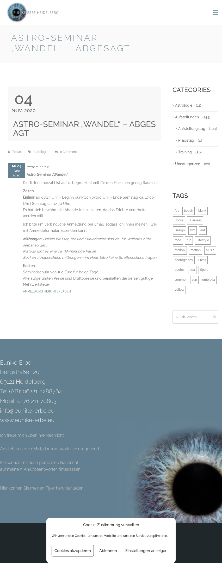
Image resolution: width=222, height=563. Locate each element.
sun (194, 280)
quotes (179, 270)
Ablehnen (108, 550)
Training (185, 152)
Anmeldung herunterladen (47, 291)
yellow (179, 289)
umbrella (208, 280)
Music (210, 250)
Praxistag (186, 140)
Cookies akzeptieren (72, 550)
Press (202, 260)
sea (192, 270)
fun (189, 240)
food (178, 240)
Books (179, 220)
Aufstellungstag (191, 129)
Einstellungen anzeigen (146, 550)
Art (177, 210)
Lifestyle (202, 240)
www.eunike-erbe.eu (27, 420)
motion (195, 250)
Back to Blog (197, 39)
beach (188, 210)
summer (181, 280)
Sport (204, 270)
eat (202, 230)
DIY (192, 230)
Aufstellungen (187, 117)
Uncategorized (187, 164)
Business (195, 220)
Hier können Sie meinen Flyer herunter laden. (42, 488)
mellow (180, 250)
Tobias (15, 152)
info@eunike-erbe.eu (27, 410)
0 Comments (66, 152)
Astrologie (41, 152)
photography (184, 260)
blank (202, 210)
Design (180, 230)
